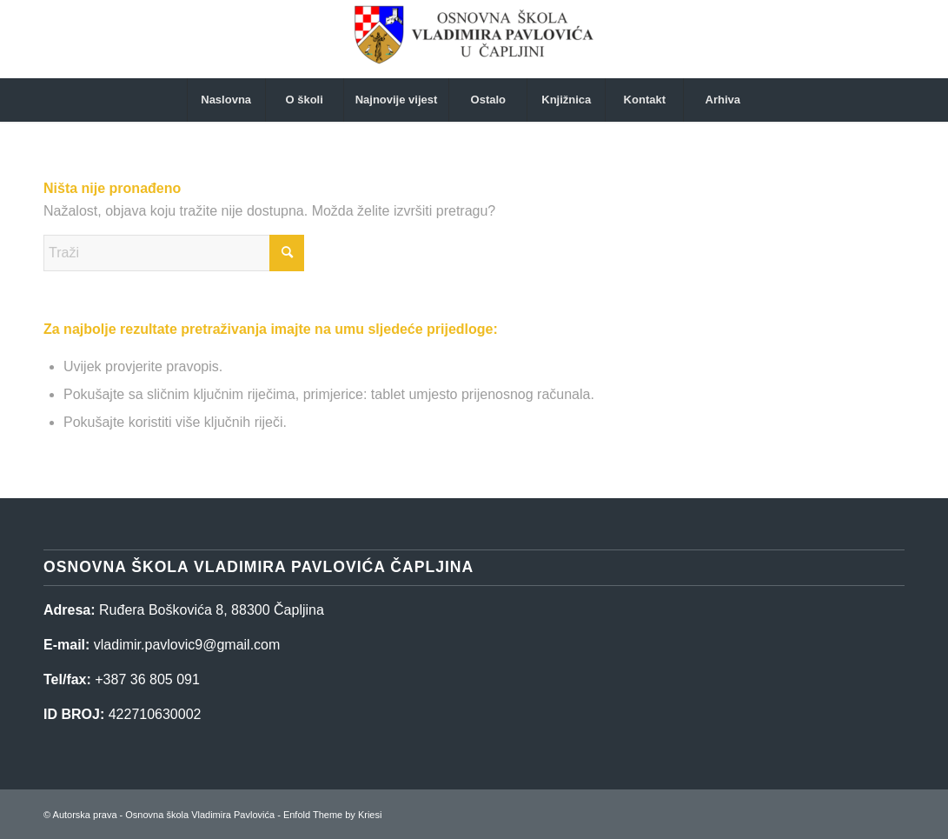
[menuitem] (226, 100)
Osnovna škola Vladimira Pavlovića (200, 814)
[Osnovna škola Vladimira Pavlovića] (473, 39)
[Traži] (173, 253)
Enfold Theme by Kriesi (332, 814)
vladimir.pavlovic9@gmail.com (187, 644)
